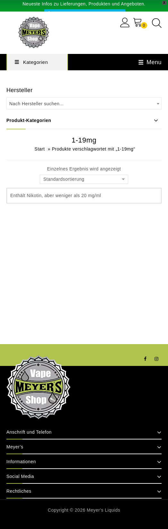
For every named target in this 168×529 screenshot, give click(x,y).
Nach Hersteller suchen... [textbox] (36, 103)
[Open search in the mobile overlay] (157, 23)
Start (40, 149)
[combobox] (84, 103)
